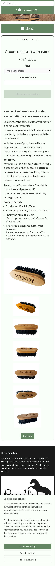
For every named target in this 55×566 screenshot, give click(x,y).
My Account (30, 10)
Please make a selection (27, 94)
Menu (27, 28)
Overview (27, 436)
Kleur (27, 65)
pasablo (6, 538)
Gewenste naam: (28, 77)
